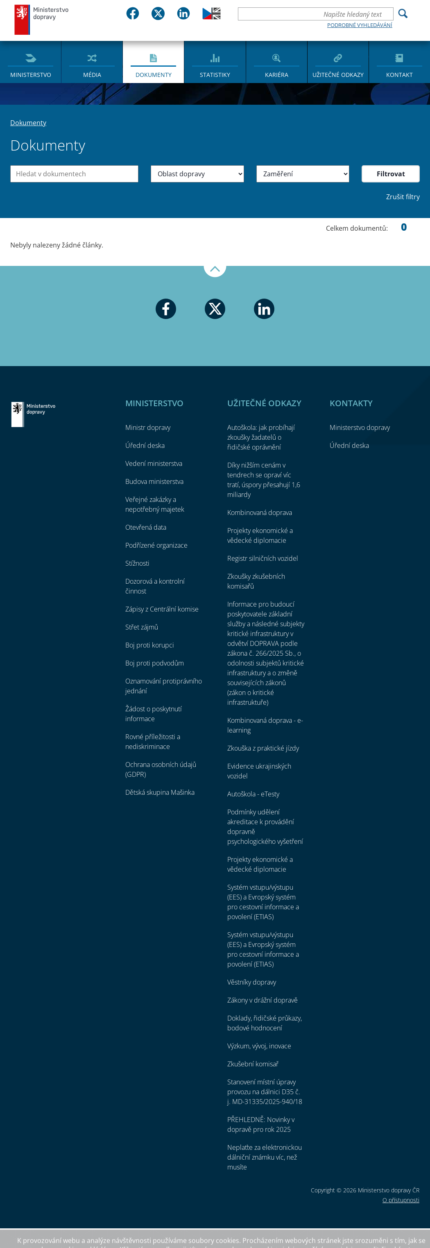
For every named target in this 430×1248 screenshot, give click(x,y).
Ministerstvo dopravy (42, 19)
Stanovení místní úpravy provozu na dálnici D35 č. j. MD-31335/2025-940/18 (264, 1091)
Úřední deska (145, 445)
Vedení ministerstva (153, 463)
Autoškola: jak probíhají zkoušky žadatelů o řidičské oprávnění (261, 437)
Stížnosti (137, 563)
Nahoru (215, 271)
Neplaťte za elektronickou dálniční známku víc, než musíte (264, 1157)
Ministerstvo (30, 75)
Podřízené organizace (156, 545)
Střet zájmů (141, 627)
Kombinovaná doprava (259, 512)
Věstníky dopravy (251, 982)
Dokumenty (154, 75)
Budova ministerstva (154, 481)
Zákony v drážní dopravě (262, 1000)
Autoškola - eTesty (253, 793)
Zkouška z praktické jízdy (263, 748)
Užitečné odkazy (338, 75)
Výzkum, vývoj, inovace (259, 1045)
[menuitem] (30, 61)
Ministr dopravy (147, 427)
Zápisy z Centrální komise (162, 609)
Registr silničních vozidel (262, 558)
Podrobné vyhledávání (359, 25)
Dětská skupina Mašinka (160, 792)
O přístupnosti (400, 1200)
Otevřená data (145, 527)
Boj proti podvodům (154, 663)
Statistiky (215, 75)
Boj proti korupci (149, 645)
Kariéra (276, 75)
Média (92, 75)
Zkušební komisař (252, 1063)
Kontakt (399, 75)
